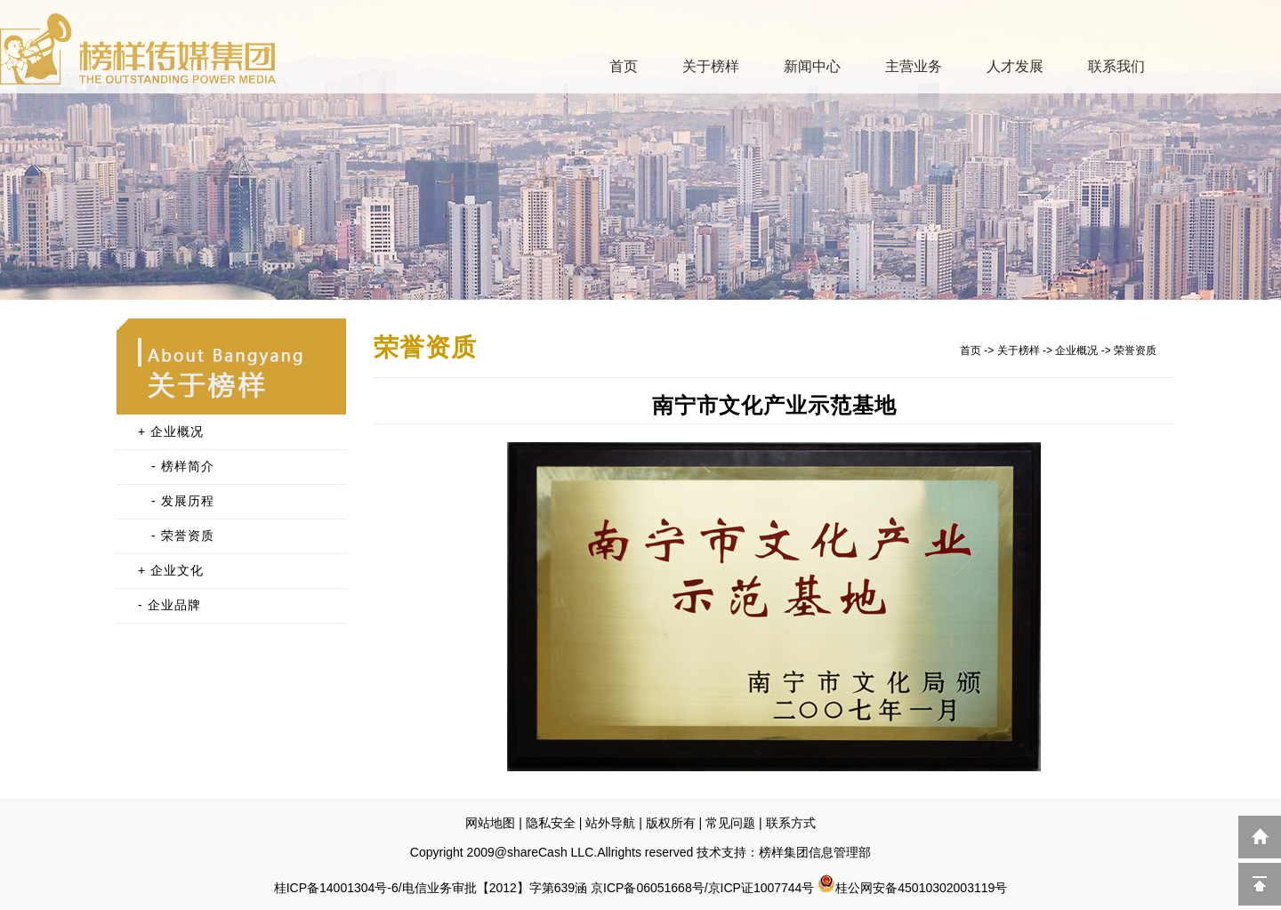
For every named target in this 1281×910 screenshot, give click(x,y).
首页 (623, 66)
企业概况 (1076, 350)
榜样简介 (187, 466)
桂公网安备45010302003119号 (912, 888)
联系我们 (1116, 66)
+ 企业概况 (171, 431)
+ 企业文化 (171, 570)
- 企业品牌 (169, 605)
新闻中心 (812, 66)
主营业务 (913, 66)
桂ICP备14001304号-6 (336, 888)
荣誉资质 (187, 535)
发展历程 (187, 501)
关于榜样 (710, 66)
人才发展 (1015, 66)
